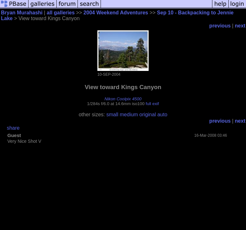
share (13, 128)
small (112, 114)
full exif (152, 103)
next (240, 25)
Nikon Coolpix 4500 (123, 98)
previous (220, 25)
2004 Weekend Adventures (116, 12)
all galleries (61, 12)
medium (129, 114)
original (147, 114)
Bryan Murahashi (22, 12)
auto (162, 114)
